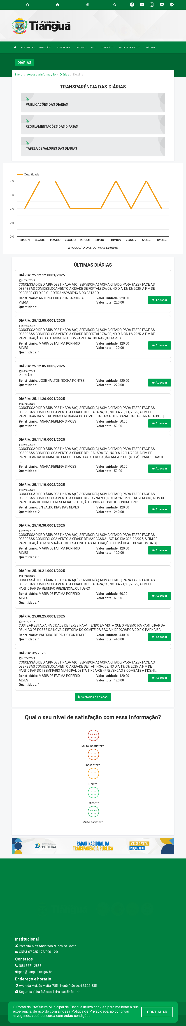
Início (18, 74)
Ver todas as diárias (92, 697)
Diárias (64, 74)
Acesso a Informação (41, 74)
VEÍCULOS (150, 47)
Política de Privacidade (89, 1011)
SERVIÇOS (81, 47)
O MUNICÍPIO (46, 47)
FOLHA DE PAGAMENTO (130, 47)
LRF (93, 47)
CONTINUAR (157, 1012)
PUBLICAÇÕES (108, 47)
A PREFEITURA (28, 47)
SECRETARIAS (64, 47)
